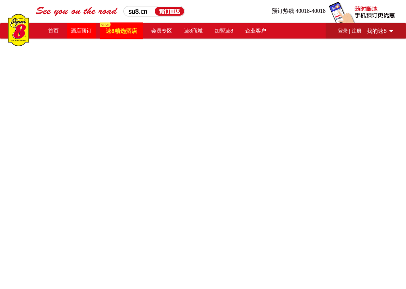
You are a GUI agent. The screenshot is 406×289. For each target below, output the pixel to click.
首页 (53, 31)
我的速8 (377, 31)
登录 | (345, 31)
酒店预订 (81, 31)
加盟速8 (224, 31)
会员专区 (161, 31)
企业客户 (255, 31)
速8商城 (193, 31)
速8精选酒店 (121, 31)
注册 (356, 31)
